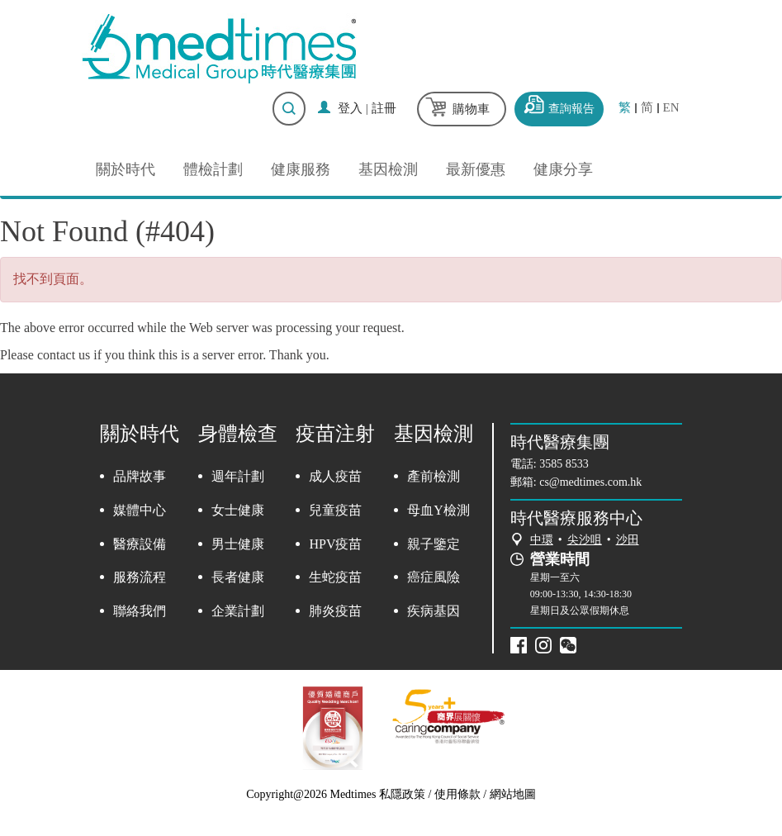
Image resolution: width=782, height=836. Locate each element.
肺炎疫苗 (335, 611)
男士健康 (237, 544)
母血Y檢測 (438, 510)
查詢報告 (571, 108)
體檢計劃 (213, 169)
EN (671, 108)
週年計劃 (237, 476)
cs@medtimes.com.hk (590, 482)
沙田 (627, 540)
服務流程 (139, 577)
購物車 (471, 109)
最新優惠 (475, 169)
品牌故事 (139, 476)
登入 (350, 108)
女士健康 (237, 510)
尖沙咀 (584, 540)
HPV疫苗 (335, 544)
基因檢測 (388, 169)
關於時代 (125, 169)
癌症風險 (433, 577)
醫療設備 (139, 544)
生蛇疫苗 (335, 577)
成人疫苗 (335, 476)
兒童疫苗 (335, 510)
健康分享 (563, 169)
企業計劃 (237, 611)
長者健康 (237, 577)
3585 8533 (564, 464)
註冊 (384, 108)
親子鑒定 (433, 544)
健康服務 (300, 169)
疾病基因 (433, 611)
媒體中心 (139, 510)
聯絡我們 (139, 611)
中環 (541, 540)
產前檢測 (433, 476)
